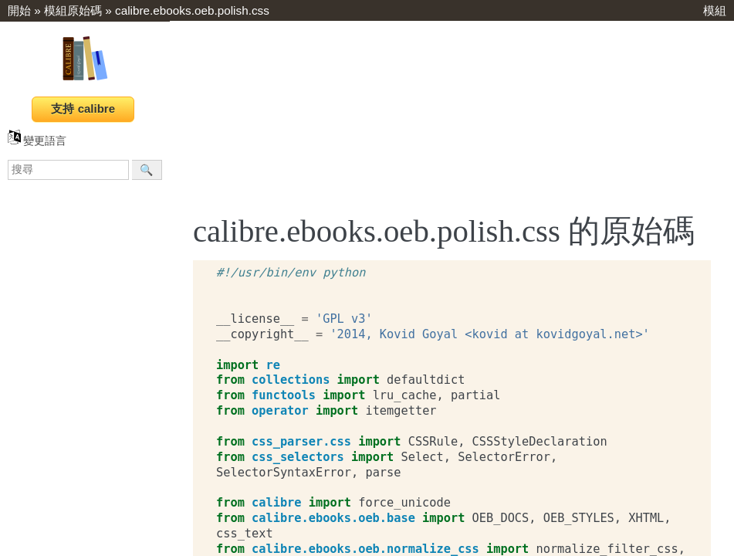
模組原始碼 (73, 10)
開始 (19, 10)
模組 (714, 10)
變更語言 (37, 141)
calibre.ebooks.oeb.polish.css (192, 10)
